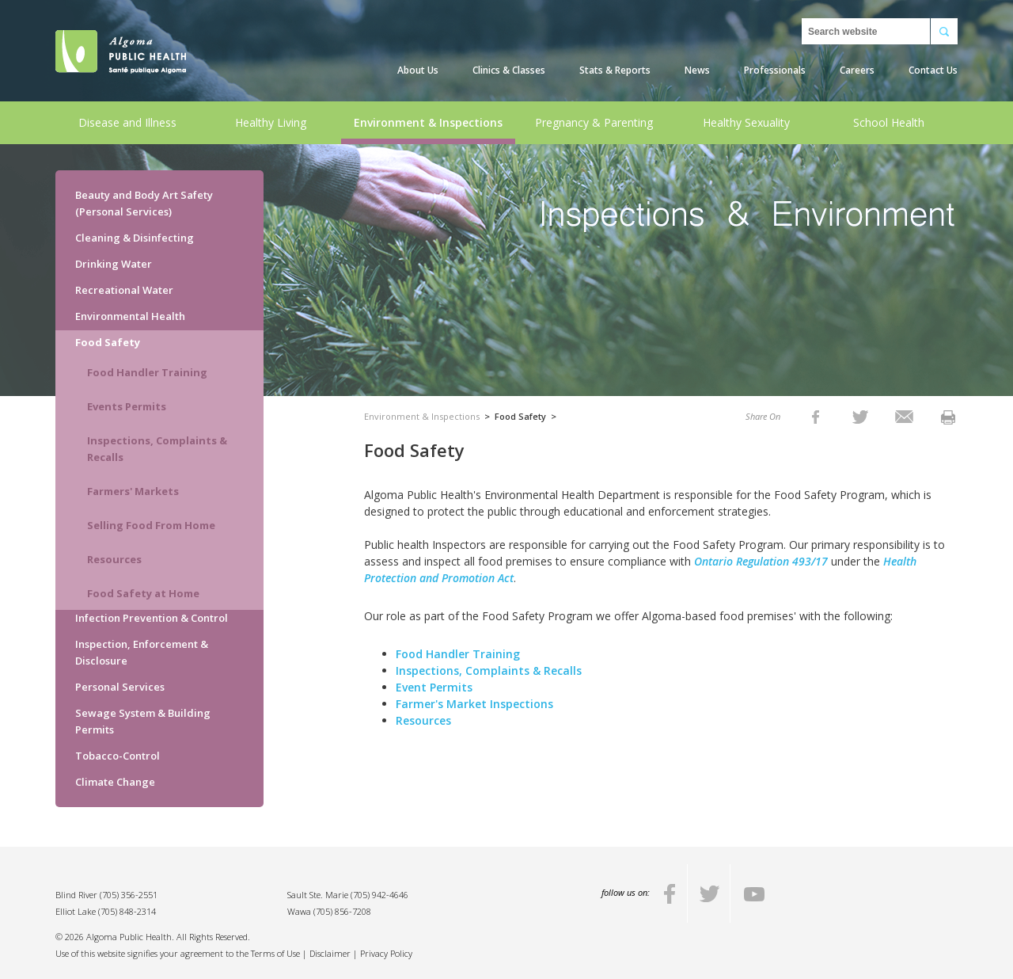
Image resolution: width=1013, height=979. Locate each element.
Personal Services (120, 687)
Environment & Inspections (428, 122)
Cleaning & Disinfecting (134, 237)
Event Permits (434, 687)
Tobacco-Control (117, 756)
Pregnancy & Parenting (594, 122)
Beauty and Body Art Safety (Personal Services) (144, 203)
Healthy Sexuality (746, 122)
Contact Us (933, 70)
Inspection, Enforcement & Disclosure (141, 652)
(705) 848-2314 (127, 911)
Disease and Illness (127, 122)
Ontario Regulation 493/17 (762, 561)
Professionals (775, 70)
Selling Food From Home (151, 525)
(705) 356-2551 (128, 895)
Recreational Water (124, 290)
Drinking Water (113, 264)
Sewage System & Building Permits (143, 721)
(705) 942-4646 (379, 895)
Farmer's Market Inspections (474, 703)
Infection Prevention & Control (151, 618)
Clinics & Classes (508, 70)
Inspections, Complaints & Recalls (157, 448)
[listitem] (815, 416)
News (697, 70)
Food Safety (107, 342)
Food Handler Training (147, 372)
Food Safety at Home (143, 593)
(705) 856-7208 (342, 911)
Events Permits (126, 406)
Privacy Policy (386, 953)
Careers (857, 70)
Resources (114, 559)
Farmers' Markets (133, 491)
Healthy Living (270, 122)
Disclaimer (330, 953)
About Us (417, 70)
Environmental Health (130, 316)
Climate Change (115, 782)
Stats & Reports (615, 70)
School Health (888, 122)
